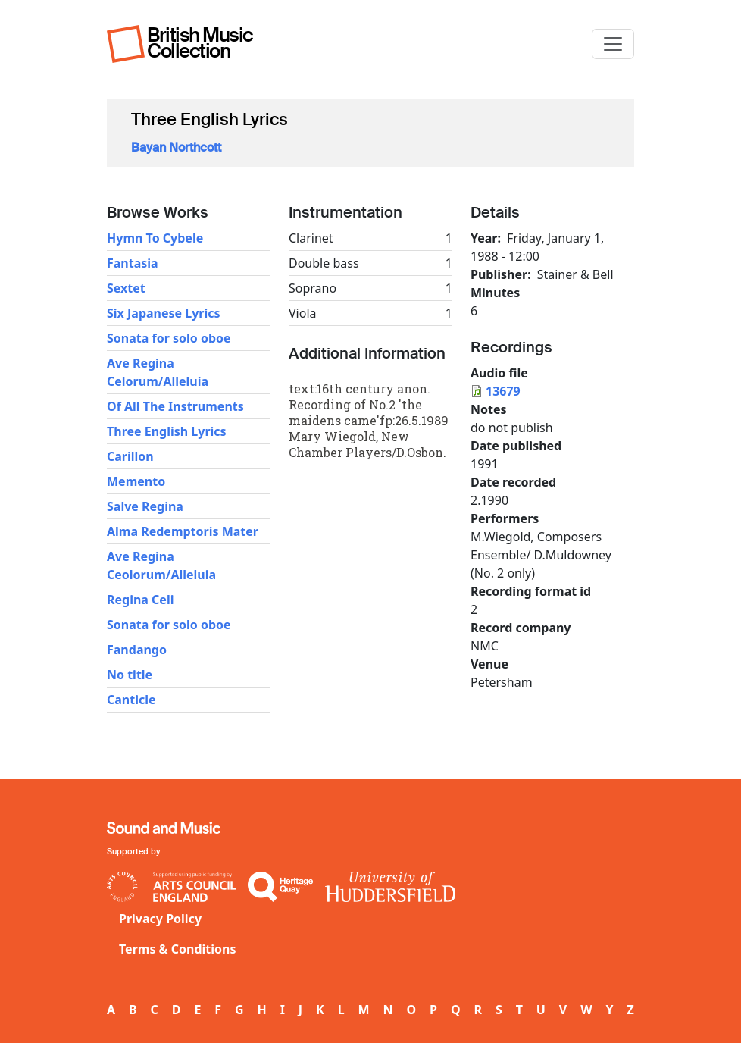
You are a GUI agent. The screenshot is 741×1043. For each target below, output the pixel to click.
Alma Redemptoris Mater (182, 531)
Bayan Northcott (176, 147)
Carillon (130, 456)
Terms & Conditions (177, 949)
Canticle (131, 699)
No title (129, 674)
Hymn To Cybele (155, 238)
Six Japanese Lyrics (163, 313)
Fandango (137, 649)
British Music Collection (200, 43)
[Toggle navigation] (613, 44)
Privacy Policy (160, 918)
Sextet (126, 288)
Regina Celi (140, 599)
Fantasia (132, 263)
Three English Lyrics (167, 431)
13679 (503, 391)
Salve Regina (145, 506)
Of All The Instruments (175, 406)
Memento (136, 481)
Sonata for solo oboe (169, 338)
